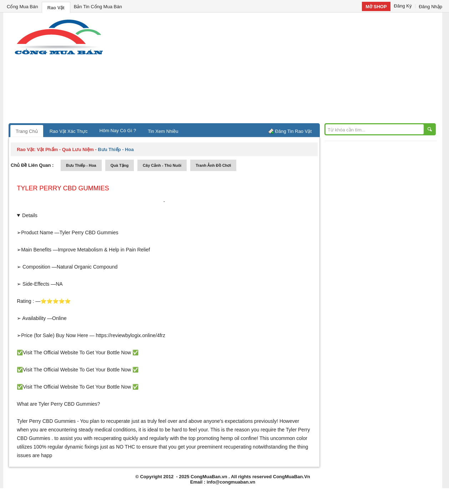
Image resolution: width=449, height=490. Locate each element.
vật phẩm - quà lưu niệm (65, 149)
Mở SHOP (376, 6)
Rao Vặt (56, 7)
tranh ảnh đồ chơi (213, 165)
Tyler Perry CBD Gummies (63, 188)
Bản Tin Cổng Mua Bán (98, 6)
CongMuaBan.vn (209, 476)
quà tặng (120, 165)
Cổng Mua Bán (22, 6)
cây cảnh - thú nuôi (162, 165)
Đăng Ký (403, 6)
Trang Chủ (27, 131)
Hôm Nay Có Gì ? (118, 130)
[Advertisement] (285, 70)
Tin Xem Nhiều (163, 131)
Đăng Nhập (430, 6)
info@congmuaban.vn (231, 482)
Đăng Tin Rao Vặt (293, 131)
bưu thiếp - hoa (81, 165)
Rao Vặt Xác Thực (69, 131)
